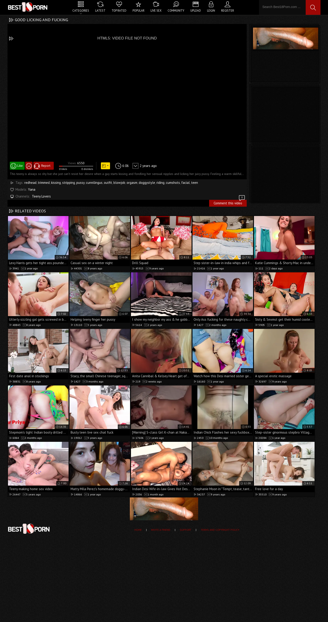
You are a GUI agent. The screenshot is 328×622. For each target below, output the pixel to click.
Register (227, 11)
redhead (30, 182)
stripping (68, 182)
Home (138, 529)
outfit (108, 182)
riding (160, 182)
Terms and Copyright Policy (220, 529)
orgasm (132, 182)
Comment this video (230, 202)
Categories (80, 11)
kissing (56, 182)
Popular (138, 11)
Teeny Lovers (41, 196)
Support (185, 529)
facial (185, 182)
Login (211, 11)
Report (45, 166)
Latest (100, 11)
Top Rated (119, 11)
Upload (195, 11)
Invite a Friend (160, 529)
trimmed (44, 182)
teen (194, 182)
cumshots (173, 182)
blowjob (119, 182)
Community (176, 11)
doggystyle (147, 182)
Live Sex (156, 11)
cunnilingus (94, 182)
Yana (31, 189)
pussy (80, 182)
